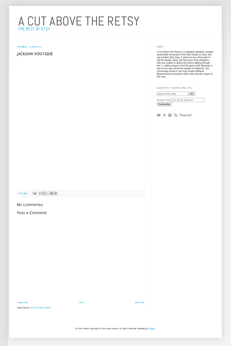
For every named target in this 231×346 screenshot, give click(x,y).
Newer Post (23, 302)
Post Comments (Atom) (40, 308)
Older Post (139, 302)
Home (81, 302)
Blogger (151, 328)
